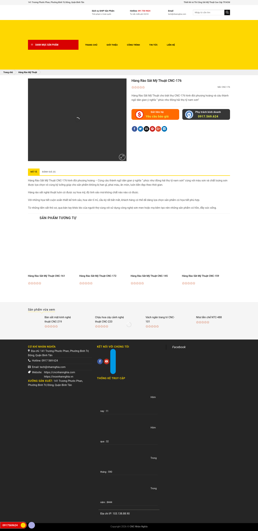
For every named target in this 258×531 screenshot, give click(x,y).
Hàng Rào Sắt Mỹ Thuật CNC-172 (97, 275)
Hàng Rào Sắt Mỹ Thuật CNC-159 (200, 275)
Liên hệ (171, 45)
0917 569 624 (50, 360)
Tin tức (153, 45)
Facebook (179, 347)
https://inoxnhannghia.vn (58, 376)
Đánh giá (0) (49, 172)
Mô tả (33, 172)
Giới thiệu (112, 45)
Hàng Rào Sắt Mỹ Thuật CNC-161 (46, 275)
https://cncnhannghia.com (59, 372)
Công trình (133, 45)
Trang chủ (91, 45)
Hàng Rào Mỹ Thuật (27, 72)
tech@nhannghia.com (52, 367)
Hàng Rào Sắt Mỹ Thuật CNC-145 (149, 275)
